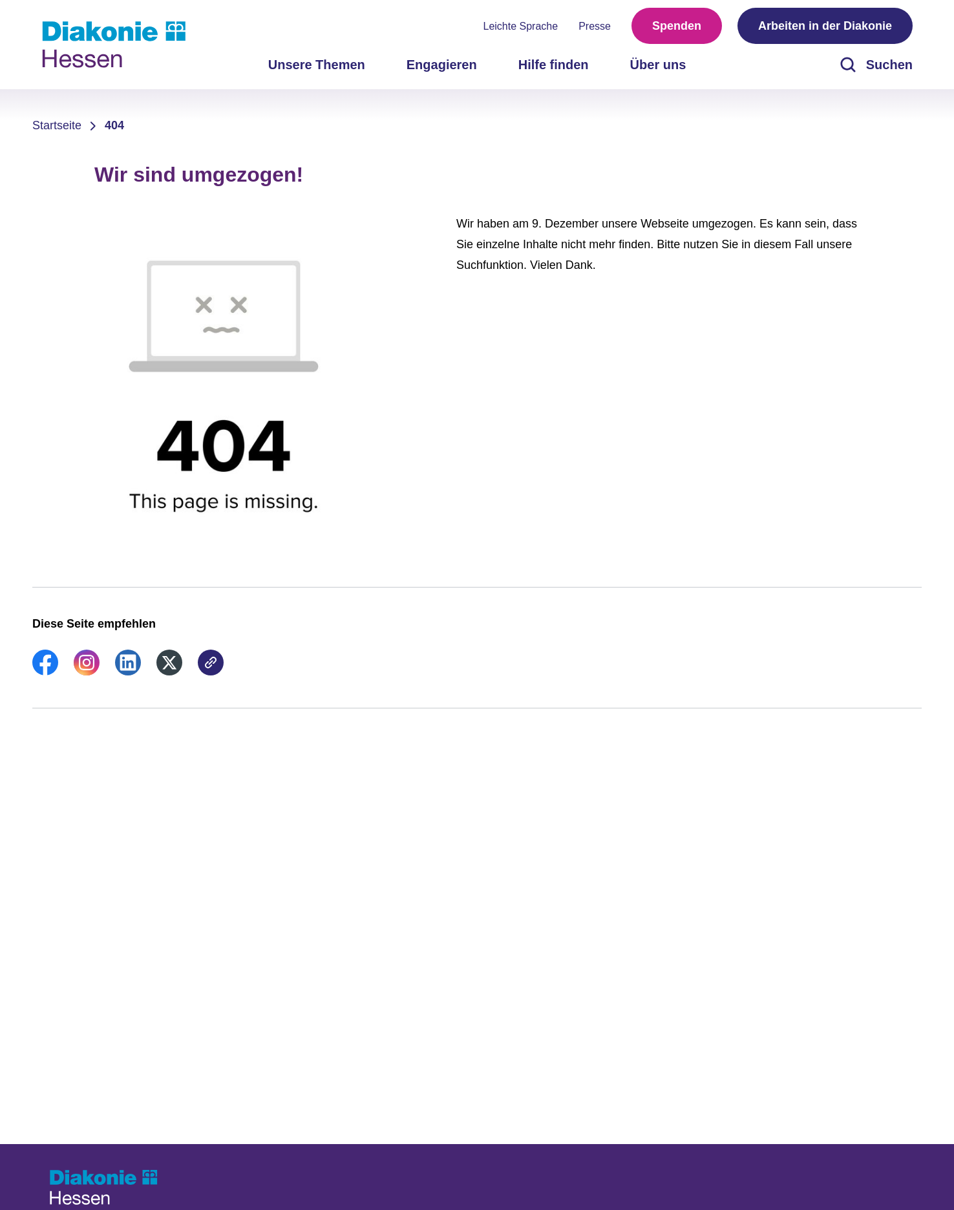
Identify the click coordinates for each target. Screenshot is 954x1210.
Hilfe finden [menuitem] (553, 65)
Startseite (56, 125)
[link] (45, 671)
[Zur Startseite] (113, 44)
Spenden (676, 25)
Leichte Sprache (520, 26)
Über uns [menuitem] (658, 65)
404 (114, 125)
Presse (594, 26)
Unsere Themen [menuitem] (316, 65)
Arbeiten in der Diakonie (825, 25)
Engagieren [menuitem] (442, 65)
